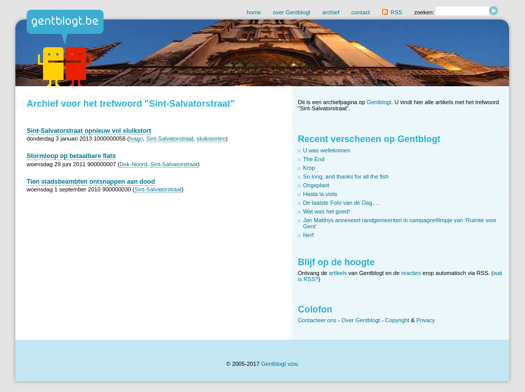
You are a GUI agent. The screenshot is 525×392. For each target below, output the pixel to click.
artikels (338, 273)
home (254, 12)
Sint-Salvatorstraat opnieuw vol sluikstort (89, 130)
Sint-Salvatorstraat (169, 138)
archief (331, 12)
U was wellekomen (326, 150)
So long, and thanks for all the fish (346, 176)
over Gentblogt (291, 12)
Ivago (136, 138)
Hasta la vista (320, 194)
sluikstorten (211, 138)
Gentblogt (379, 102)
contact (360, 12)
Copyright (397, 320)
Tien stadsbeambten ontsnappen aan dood (91, 181)
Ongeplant (316, 185)
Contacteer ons (317, 320)
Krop (309, 168)
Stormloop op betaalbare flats (71, 156)
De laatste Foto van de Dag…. (341, 203)
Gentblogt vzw (279, 364)
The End (314, 159)
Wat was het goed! (326, 211)
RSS (391, 12)
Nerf (308, 235)
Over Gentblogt (360, 320)
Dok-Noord (133, 164)
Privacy (425, 320)
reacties (411, 273)
